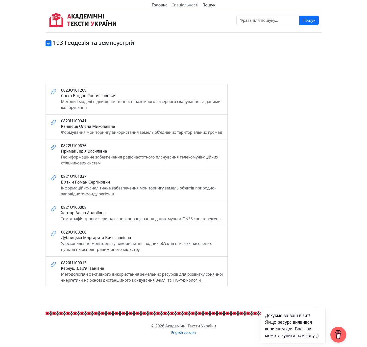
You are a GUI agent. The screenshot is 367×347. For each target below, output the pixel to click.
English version (183, 332)
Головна (160, 5)
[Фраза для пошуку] (267, 20)
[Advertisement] (137, 68)
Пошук (208, 5)
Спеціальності (184, 5)
